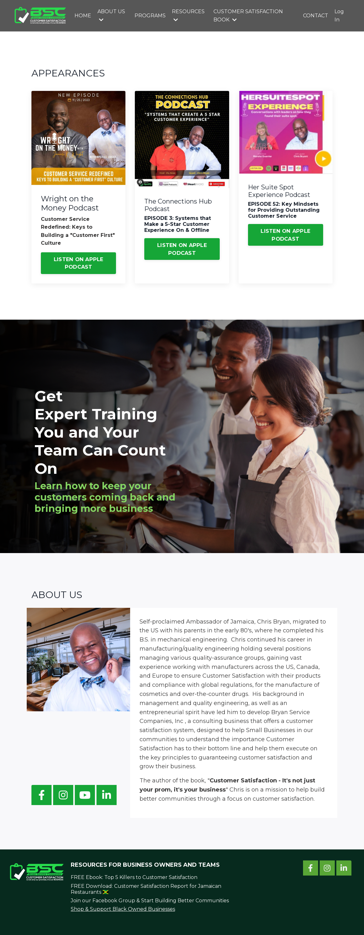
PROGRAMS (150, 16)
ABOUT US (111, 15)
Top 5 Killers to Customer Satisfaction (150, 877)
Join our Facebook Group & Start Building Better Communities (150, 901)
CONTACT (315, 16)
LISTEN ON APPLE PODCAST (78, 263)
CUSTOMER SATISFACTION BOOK (248, 15)
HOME (82, 16)
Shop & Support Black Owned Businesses (123, 909)
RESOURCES (188, 15)
